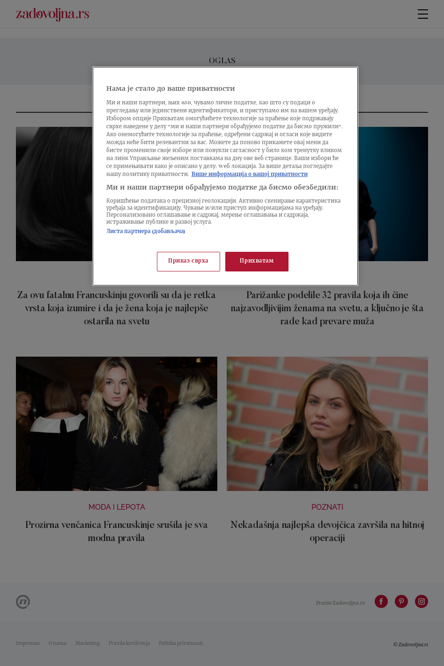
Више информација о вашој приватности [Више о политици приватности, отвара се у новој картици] (250, 174)
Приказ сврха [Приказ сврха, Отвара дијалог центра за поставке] (188, 261)
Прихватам (257, 261)
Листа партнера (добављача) (146, 231)
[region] (225, 176)
